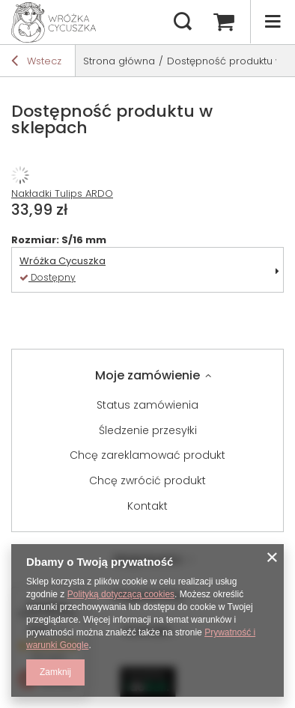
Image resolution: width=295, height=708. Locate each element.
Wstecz (36, 62)
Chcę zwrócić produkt (147, 480)
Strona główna (119, 61)
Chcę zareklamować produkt (147, 455)
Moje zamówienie (147, 376)
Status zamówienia (147, 405)
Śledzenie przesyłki (148, 430)
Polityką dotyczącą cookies (120, 594)
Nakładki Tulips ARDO (62, 193)
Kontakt (147, 506)
